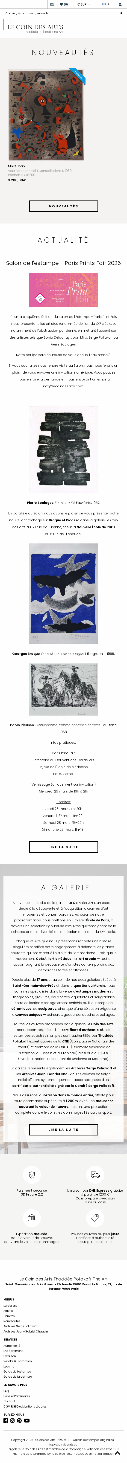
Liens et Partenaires (16, 1396)
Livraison (9, 1356)
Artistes (8, 1311)
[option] (63, 133)
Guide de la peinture (17, 1377)
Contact (9, 1401)
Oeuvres (9, 1316)
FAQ (6, 1391)
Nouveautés (11, 1321)
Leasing (9, 1366)
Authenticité (11, 1346)
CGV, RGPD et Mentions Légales (25, 1406)
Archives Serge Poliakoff (20, 1326)
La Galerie (10, 1306)
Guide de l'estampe (17, 1371)
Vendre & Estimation (17, 1361)
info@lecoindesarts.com (63, 1444)
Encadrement (13, 1351)
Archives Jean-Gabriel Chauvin (25, 1331)
